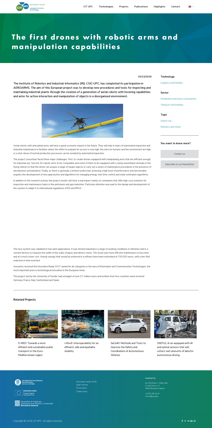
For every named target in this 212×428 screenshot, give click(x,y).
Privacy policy (81, 388)
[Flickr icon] (188, 420)
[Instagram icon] (194, 420)
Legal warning (82, 385)
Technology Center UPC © (86, 382)
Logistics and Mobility (172, 82)
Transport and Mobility (172, 104)
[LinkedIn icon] (191, 420)
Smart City (166, 120)
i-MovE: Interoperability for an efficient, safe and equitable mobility (81, 347)
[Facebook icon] (182, 420)
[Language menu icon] (191, 6)
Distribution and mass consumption (178, 98)
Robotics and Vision (171, 126)
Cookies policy (81, 391)
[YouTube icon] (185, 420)
